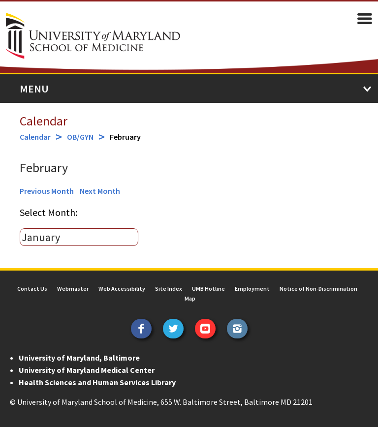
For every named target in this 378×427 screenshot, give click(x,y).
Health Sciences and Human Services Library (97, 382)
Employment (252, 288)
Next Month (100, 191)
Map (190, 298)
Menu (34, 88)
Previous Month (47, 191)
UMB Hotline (208, 288)
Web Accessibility (121, 288)
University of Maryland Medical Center (87, 370)
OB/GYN (80, 137)
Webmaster (73, 288)
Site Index (168, 288)
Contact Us (32, 288)
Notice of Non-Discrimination (318, 288)
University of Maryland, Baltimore (79, 358)
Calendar (43, 121)
